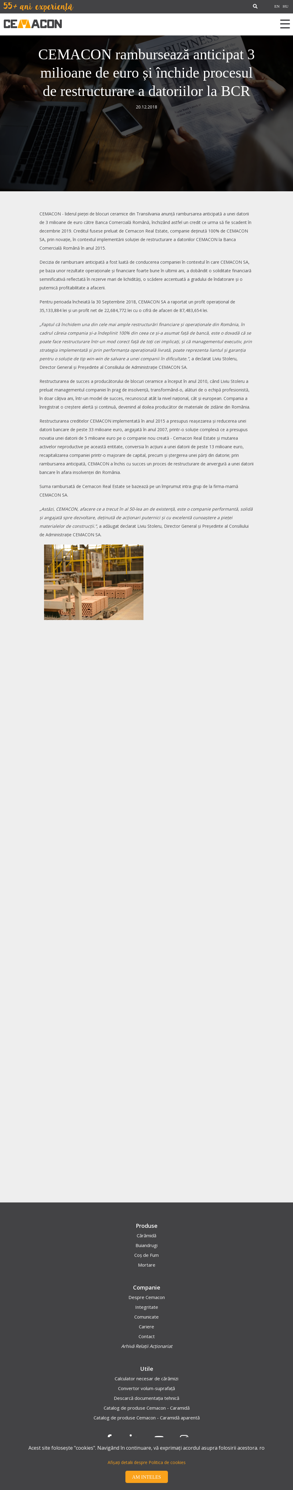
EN (277, 6)
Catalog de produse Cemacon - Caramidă (147, 1408)
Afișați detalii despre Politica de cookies (147, 1462)
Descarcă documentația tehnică (146, 1398)
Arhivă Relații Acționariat (146, 1346)
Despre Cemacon (146, 1297)
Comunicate (146, 1317)
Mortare (146, 1265)
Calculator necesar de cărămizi (146, 1378)
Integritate (146, 1307)
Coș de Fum (146, 1255)
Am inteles (146, 1477)
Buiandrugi (146, 1245)
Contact (147, 1336)
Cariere (146, 1326)
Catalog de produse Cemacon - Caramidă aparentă (147, 1418)
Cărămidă (146, 1235)
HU (285, 6)
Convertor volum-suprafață (146, 1388)
